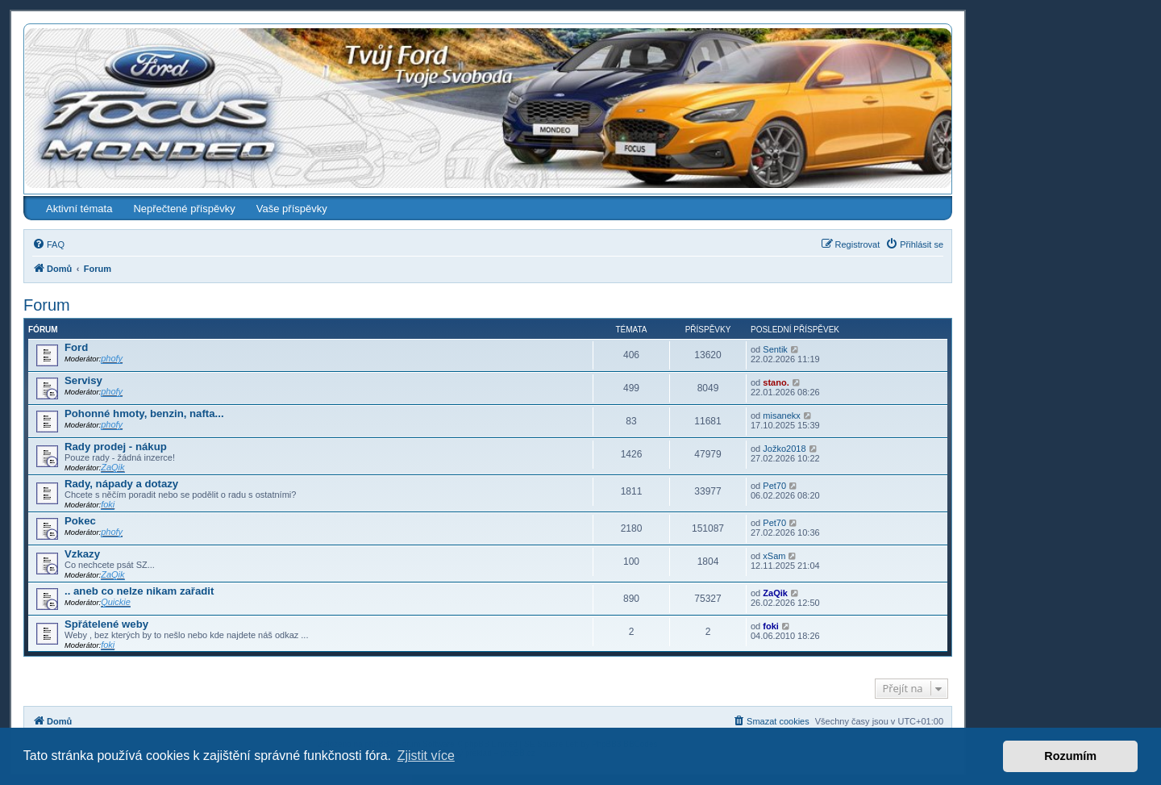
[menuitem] (48, 244)
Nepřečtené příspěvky (184, 209)
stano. (776, 382)
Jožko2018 (784, 448)
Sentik (775, 349)
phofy (112, 358)
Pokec (80, 521)
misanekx (781, 415)
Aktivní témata (79, 209)
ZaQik (112, 467)
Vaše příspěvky (291, 209)
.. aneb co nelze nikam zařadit (139, 591)
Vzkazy (82, 554)
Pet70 (774, 486)
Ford (76, 347)
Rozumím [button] (1070, 756)
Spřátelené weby (106, 624)
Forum (46, 305)
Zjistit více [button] (426, 755)
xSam (774, 556)
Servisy (83, 380)
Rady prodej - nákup (115, 447)
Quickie (116, 602)
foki (107, 504)
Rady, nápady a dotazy (121, 484)
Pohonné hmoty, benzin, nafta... (144, 413)
